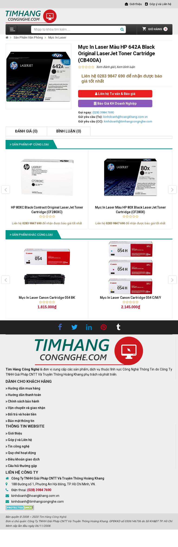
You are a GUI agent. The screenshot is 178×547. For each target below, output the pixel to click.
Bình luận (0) (68, 131)
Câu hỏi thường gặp (22, 466)
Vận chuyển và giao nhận (26, 408)
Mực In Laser (57, 37)
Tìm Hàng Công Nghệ (52, 516)
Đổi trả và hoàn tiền (22, 414)
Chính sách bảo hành (23, 401)
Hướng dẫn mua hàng (24, 388)
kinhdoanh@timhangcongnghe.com (128, 121)
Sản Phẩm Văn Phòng (28, 37)
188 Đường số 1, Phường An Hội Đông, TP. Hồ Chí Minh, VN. (53, 484)
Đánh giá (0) (26, 131)
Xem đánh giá (105, 67)
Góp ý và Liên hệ (20, 440)
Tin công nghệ (18, 446)
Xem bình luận (125, 67)
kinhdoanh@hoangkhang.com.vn (125, 117)
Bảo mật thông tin (21, 421)
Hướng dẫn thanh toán (24, 395)
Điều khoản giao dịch (24, 459)
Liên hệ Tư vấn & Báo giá (115, 94)
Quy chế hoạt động (22, 453)
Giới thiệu (15, 433)
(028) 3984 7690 (103, 112)
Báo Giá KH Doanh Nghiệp (115, 103)
